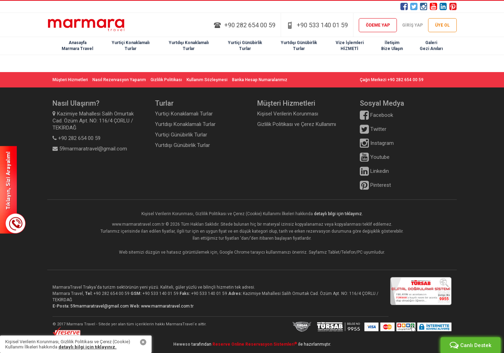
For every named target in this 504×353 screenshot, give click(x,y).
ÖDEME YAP (378, 25)
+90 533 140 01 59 (322, 25)
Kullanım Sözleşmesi (207, 79)
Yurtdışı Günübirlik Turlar (182, 145)
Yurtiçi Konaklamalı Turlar (184, 114)
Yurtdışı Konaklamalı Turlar (185, 124)
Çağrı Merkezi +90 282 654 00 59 (392, 79)
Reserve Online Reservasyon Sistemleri (254, 344)
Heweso (181, 344)
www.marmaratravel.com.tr (167, 306)
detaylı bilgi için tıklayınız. (338, 213)
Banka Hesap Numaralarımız (259, 79)
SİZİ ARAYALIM (13, 189)
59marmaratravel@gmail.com (100, 306)
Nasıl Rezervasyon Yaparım (119, 79)
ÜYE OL (442, 25)
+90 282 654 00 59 (249, 25)
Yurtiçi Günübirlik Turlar (181, 135)
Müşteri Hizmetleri (70, 79)
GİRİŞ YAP (412, 25)
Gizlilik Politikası (166, 79)
